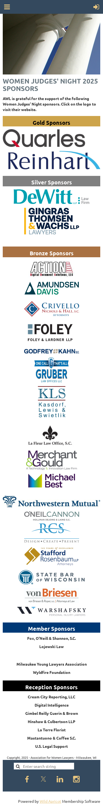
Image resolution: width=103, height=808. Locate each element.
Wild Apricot (50, 801)
